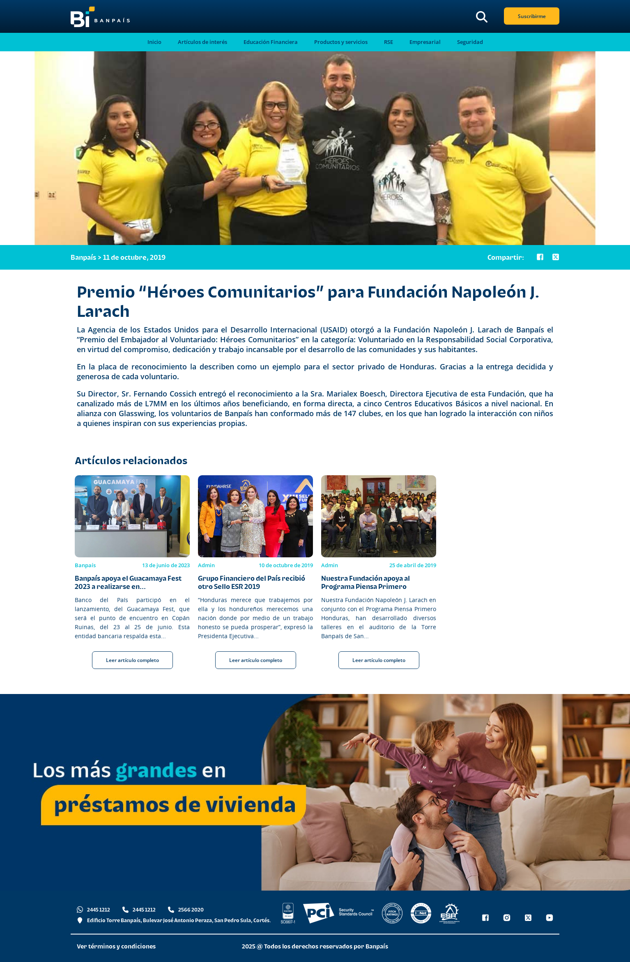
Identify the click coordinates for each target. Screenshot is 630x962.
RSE (388, 42)
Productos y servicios (341, 42)
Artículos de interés (202, 42)
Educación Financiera (271, 42)
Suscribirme (532, 16)
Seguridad (470, 42)
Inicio (154, 42)
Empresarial (425, 42)
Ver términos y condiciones (116, 946)
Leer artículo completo (132, 660)
